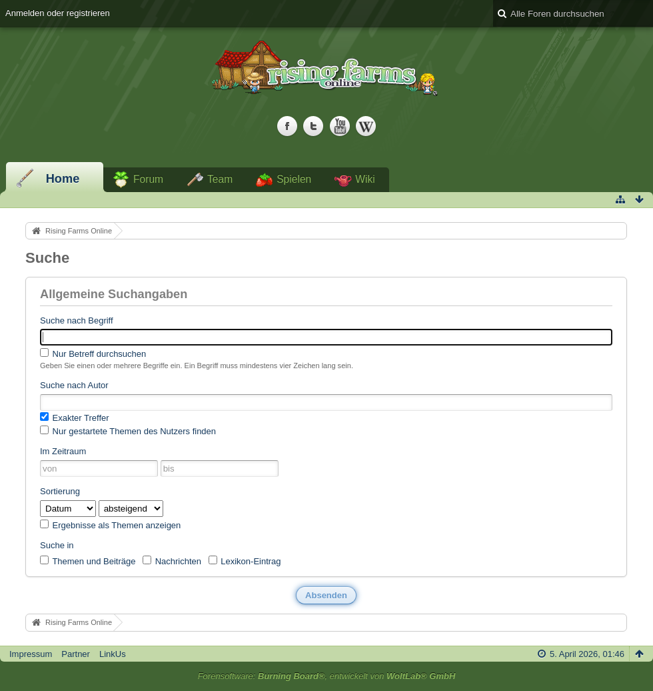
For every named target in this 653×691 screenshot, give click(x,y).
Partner (75, 654)
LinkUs (112, 654)
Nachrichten (172, 561)
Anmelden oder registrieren (57, 13)
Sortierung (60, 491)
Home (63, 178)
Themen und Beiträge (87, 561)
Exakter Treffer (74, 417)
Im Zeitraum (63, 451)
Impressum (30, 654)
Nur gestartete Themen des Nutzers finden (128, 431)
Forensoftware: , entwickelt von (327, 676)
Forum (148, 179)
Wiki (364, 179)
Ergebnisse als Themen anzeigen (110, 525)
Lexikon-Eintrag (245, 561)
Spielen (294, 179)
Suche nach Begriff (76, 320)
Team (220, 179)
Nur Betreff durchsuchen (93, 353)
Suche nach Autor (74, 385)
